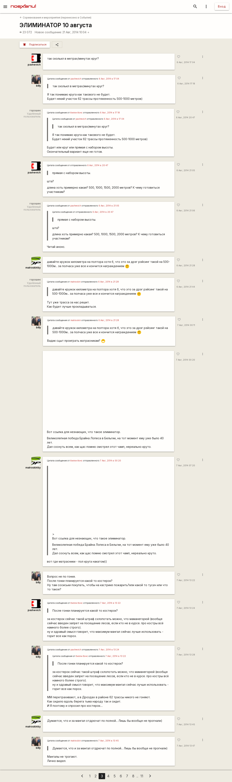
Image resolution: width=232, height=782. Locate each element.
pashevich (34, 64)
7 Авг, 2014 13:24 (186, 608)
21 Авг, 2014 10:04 (75, 32)
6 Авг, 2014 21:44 (185, 287)
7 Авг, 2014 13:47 (186, 745)
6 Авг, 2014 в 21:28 (108, 281)
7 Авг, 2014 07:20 (185, 465)
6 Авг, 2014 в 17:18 (110, 112)
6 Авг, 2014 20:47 (185, 117)
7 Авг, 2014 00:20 (185, 360)
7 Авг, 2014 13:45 (186, 724)
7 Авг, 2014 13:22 (186, 580)
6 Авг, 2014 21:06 (185, 210)
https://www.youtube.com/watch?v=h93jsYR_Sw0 (108, 391)
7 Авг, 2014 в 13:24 (109, 649)
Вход (222, 6)
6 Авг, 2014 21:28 (185, 265)
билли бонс (76, 112)
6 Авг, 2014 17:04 (186, 62)
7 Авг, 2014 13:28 (186, 654)
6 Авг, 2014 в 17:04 (109, 78)
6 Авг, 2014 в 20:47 (97, 165)
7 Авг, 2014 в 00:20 (110, 460)
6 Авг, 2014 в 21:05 (109, 205)
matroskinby (33, 267)
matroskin (75, 281)
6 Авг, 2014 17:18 (186, 83)
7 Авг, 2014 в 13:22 (110, 603)
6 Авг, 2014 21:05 (185, 170)
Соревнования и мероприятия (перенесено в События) (55, 17)
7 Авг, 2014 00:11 (186, 325)
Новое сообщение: (48, 32)
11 (141, 776)
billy (38, 85)
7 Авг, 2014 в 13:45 (108, 740)
